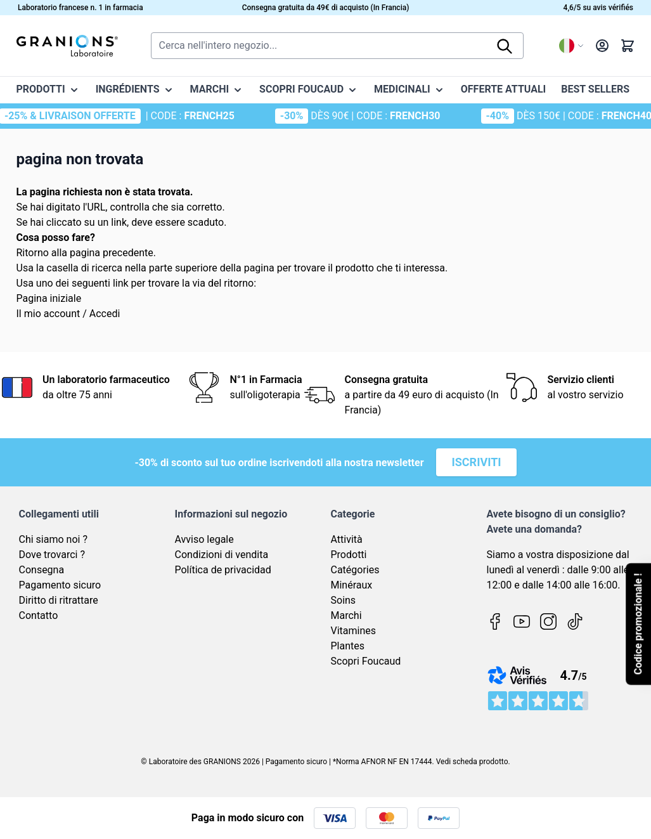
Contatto (38, 615)
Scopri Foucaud (366, 661)
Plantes (348, 646)
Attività (347, 539)
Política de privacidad (223, 570)
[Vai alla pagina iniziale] (67, 45)
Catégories (355, 570)
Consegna (42, 570)
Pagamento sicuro (60, 585)
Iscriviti (476, 462)
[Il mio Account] (602, 45)
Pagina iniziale (49, 298)
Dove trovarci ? (52, 555)
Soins (343, 600)
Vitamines (354, 631)
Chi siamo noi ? (53, 539)
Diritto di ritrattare (58, 600)
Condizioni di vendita (222, 555)
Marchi (346, 615)
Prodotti (349, 555)
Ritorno (32, 253)
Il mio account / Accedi (68, 314)
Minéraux (352, 585)
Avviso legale (204, 539)
